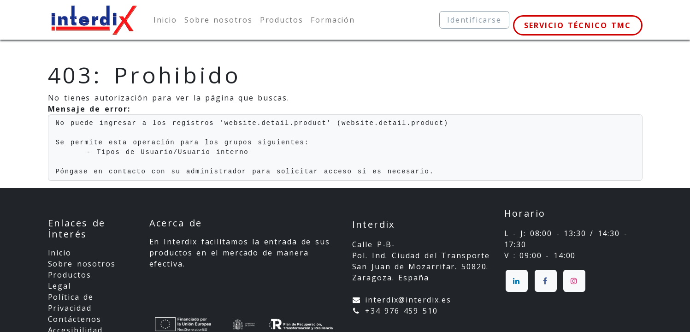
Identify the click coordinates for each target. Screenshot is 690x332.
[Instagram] (574, 281)
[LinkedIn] (517, 281)
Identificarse (474, 20)
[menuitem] (165, 20)
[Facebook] (546, 281)
